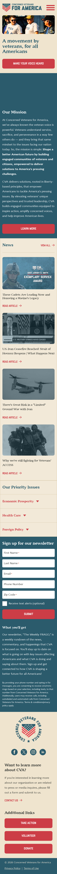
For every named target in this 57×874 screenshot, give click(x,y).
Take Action (28, 823)
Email (8, 574)
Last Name (11, 563)
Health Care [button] (14, 515)
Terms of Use (31, 868)
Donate (34, 850)
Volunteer (34, 837)
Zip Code (10, 594)
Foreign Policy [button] (15, 529)
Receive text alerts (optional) (27, 603)
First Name (11, 553)
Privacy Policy (13, 868)
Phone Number (13, 584)
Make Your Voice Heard (33, 65)
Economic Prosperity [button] (20, 501)
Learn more (28, 228)
